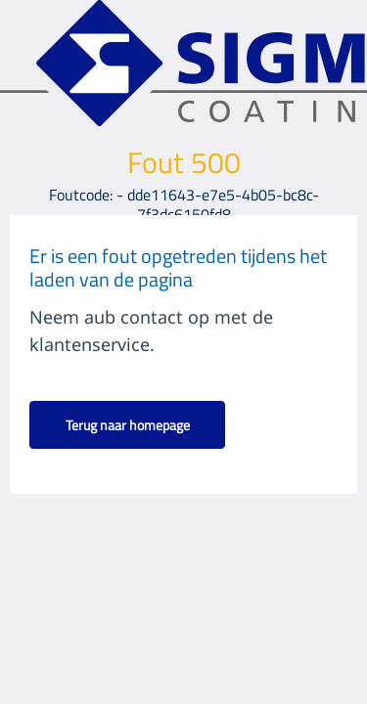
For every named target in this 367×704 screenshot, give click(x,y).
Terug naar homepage (128, 425)
